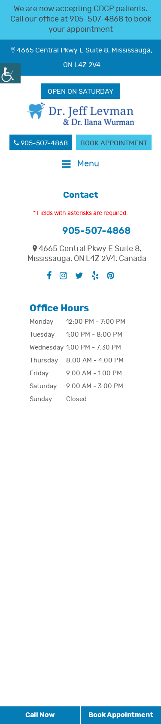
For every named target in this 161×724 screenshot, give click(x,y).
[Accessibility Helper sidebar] (10, 73)
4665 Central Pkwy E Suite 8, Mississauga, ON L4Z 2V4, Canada (86, 254)
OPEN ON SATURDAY (80, 91)
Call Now (40, 715)
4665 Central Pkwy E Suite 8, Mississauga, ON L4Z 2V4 (81, 57)
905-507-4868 (96, 19)
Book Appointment (113, 143)
